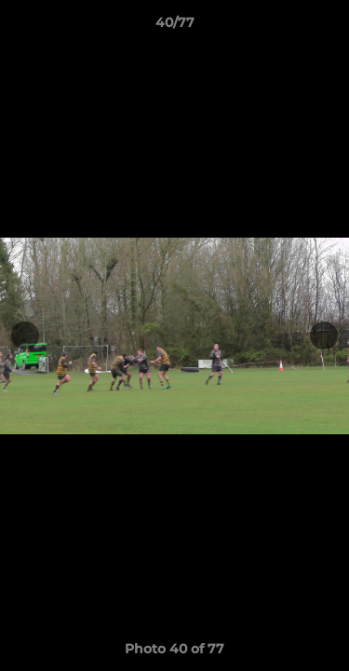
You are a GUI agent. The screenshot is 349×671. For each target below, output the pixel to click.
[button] (326, 27)
